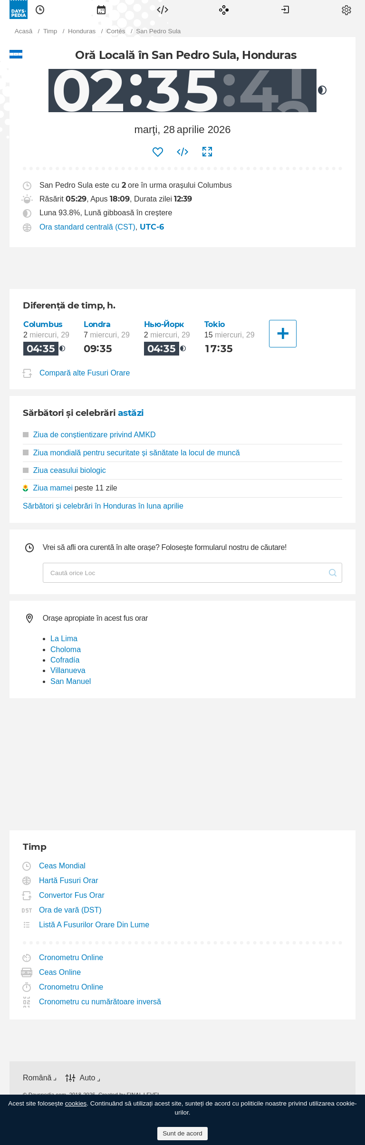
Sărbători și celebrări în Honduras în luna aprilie (103, 506)
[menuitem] (40, 9)
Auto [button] (87, 1078)
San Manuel (70, 681)
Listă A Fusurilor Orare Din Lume (94, 925)
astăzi (131, 412)
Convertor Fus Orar (72, 895)
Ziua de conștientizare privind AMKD (89, 435)
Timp (40, 9)
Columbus (43, 324)
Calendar (101, 9)
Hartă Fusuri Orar (68, 880)
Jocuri (224, 9)
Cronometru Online (71, 957)
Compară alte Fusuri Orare (84, 373)
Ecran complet (207, 152)
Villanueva (68, 670)
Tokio (214, 324)
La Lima (63, 639)
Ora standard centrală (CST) (87, 227)
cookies (76, 1103)
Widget (163, 9)
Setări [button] (346, 9)
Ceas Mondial (62, 866)
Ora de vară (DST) (70, 910)
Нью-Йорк (164, 324)
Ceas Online (60, 972)
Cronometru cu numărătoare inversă (100, 1002)
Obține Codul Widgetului (182, 152)
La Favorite (157, 152)
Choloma (65, 649)
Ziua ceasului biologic (64, 470)
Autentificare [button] (285, 9)
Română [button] (37, 1078)
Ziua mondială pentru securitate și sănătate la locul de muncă (131, 453)
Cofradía (64, 660)
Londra (97, 324)
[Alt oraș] (283, 333)
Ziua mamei (53, 488)
